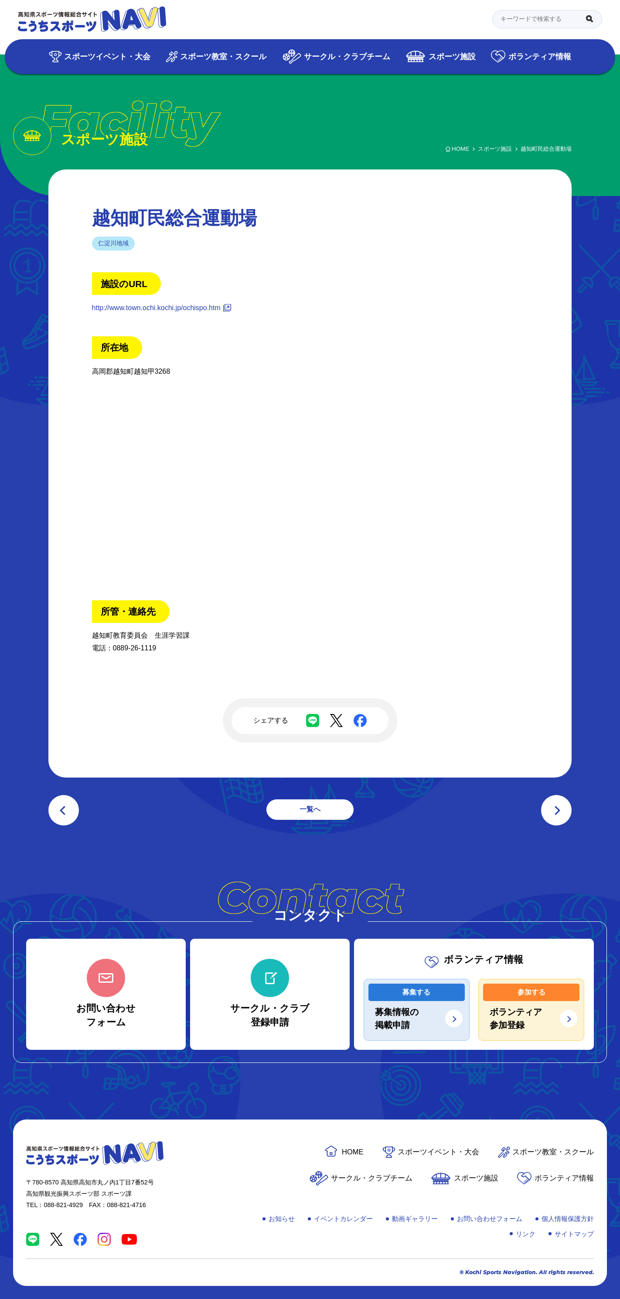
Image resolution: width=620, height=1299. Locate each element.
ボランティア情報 (539, 56)
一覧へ (310, 809)
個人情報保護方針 (568, 1218)
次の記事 (556, 810)
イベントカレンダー (343, 1218)
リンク (525, 1234)
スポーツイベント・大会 (107, 56)
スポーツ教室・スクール (223, 56)
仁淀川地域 (113, 243)
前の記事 (63, 810)
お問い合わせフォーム (489, 1218)
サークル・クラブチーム (347, 56)
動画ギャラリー (415, 1218)
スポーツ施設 (452, 56)
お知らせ (282, 1218)
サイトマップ (574, 1234)
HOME (353, 1152)
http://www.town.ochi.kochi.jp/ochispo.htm (156, 307)
